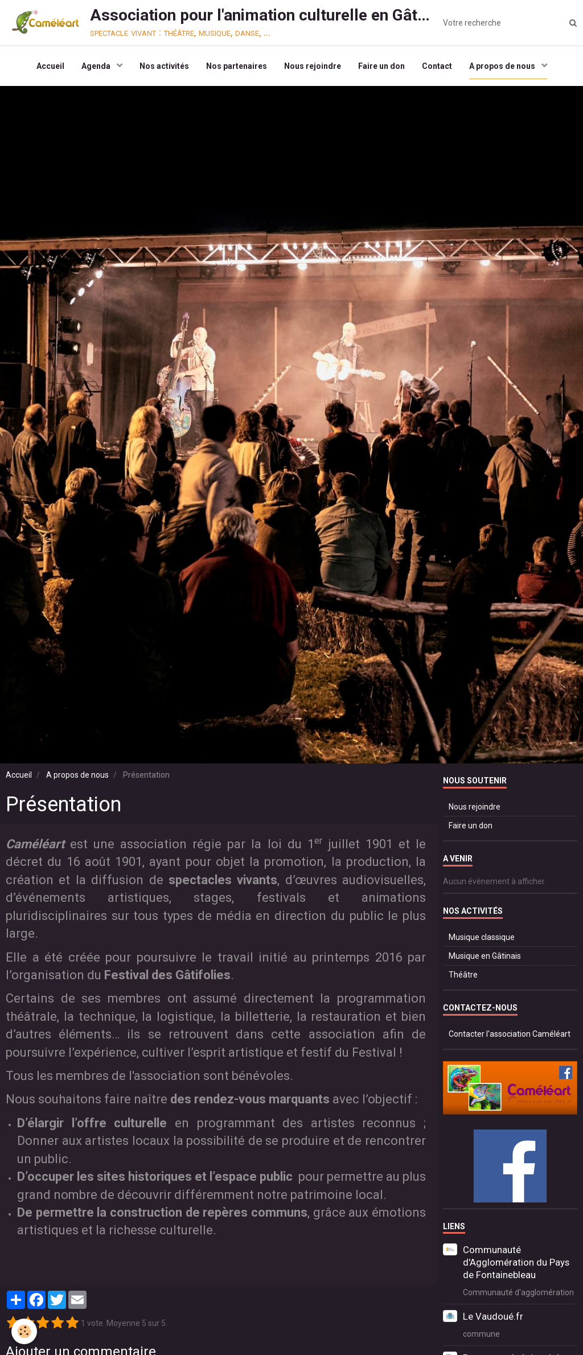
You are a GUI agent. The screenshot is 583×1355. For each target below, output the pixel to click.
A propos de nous (503, 66)
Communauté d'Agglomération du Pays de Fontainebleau (516, 1262)
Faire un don (381, 66)
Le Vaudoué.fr (493, 1316)
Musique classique (482, 937)
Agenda (96, 66)
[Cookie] (24, 1331)
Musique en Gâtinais (485, 955)
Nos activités (164, 66)
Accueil (50, 66)
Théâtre (463, 974)
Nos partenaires (236, 66)
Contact (437, 66)
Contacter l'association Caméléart (509, 1033)
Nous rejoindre (312, 66)
